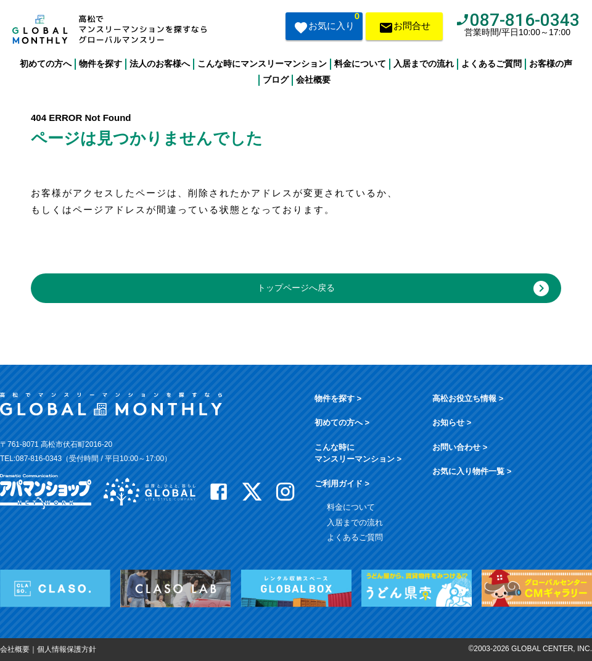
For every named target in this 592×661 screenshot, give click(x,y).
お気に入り (327, 24)
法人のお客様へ (160, 64)
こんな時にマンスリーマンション (262, 64)
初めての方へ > (341, 422)
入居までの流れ (423, 64)
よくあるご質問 (491, 64)
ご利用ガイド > (341, 483)
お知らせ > (451, 422)
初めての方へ (46, 64)
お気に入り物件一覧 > (471, 471)
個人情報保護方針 (66, 649)
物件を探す (100, 64)
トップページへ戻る (403, 288)
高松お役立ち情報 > (467, 398)
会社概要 (313, 80)
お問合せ (404, 28)
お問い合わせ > (459, 447)
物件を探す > (337, 398)
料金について (360, 64)
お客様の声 (550, 64)
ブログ (276, 80)
